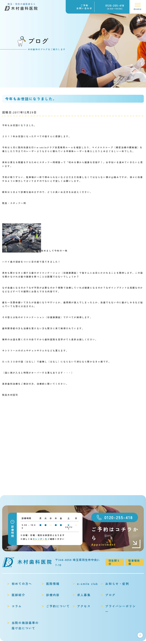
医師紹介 (18, 595)
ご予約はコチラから (116, 536)
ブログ (110, 595)
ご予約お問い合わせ (84, 7)
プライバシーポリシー (120, 609)
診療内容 (53, 595)
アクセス (84, 606)
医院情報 (53, 584)
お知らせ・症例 (117, 584)
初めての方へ (22, 584)
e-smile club (87, 584)
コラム (17, 606)
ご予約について (58, 606)
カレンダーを (40, 538)
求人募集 (84, 595)
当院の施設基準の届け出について (25, 625)
